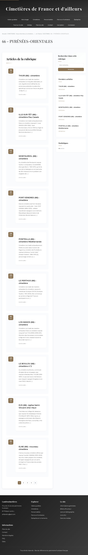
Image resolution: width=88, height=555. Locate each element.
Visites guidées (12, 19)
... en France (38, 34)
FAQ (3, 538)
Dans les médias (65, 518)
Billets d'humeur (65, 509)
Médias (29, 25)
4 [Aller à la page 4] (31, 483)
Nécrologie (25, 19)
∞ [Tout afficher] (35, 483)
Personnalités (48, 19)
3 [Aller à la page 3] (27, 483)
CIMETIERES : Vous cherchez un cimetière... (20, 34)
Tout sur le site (18, 25)
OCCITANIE (46, 34)
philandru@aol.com (8, 514)
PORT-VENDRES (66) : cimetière (70, 116)
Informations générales (68, 506)
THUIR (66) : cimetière (29, 75)
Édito (4, 541)
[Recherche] (71, 65)
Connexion (71, 25)
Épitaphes (77, 19)
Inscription (60, 25)
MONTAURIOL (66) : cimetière (69, 107)
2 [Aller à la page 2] (23, 483)
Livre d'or (63, 515)
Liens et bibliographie (67, 512)
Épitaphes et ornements (39, 518)
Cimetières (36, 19)
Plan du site (40, 25)
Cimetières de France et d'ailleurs (44, 9)
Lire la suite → (23, 94)
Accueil (4, 34)
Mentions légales (7, 535)
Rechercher (71, 69)
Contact (50, 25)
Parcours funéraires (63, 19)
